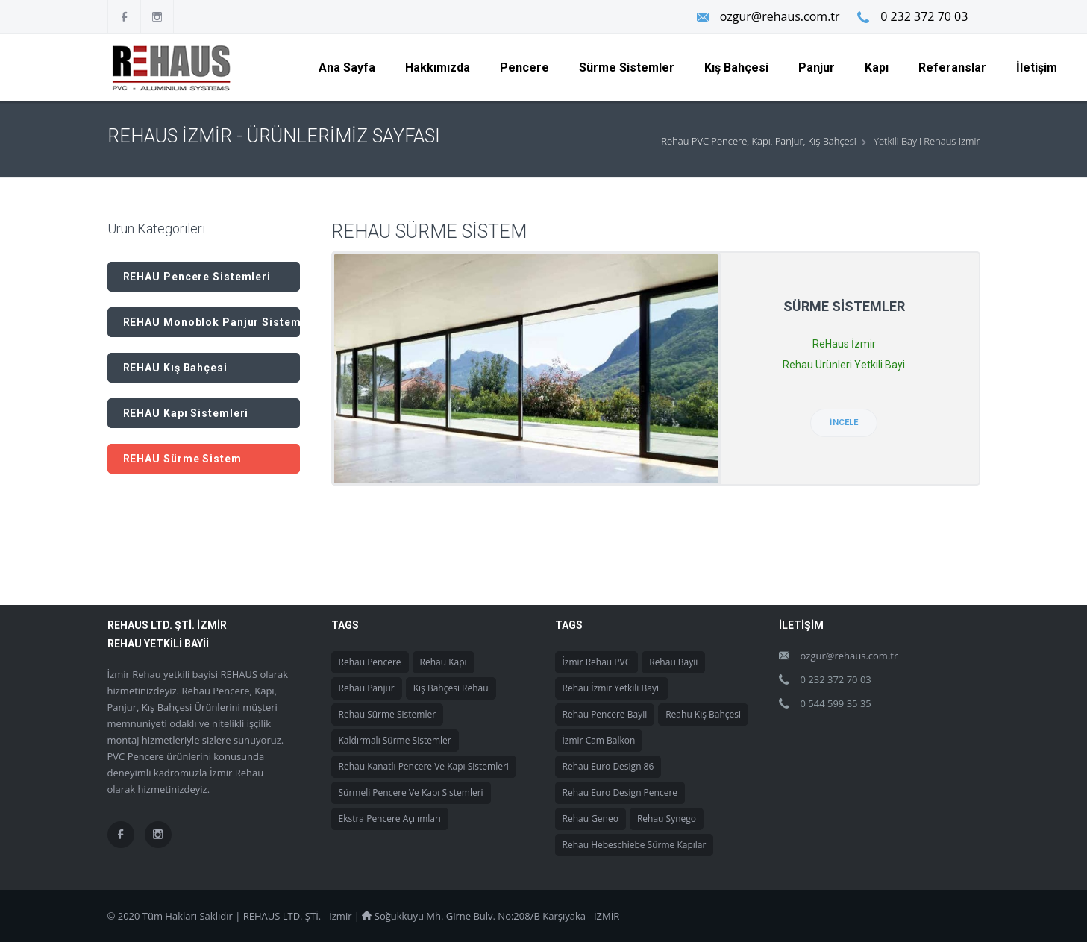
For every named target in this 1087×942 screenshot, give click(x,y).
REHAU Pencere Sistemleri (197, 277)
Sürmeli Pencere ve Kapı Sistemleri (411, 792)
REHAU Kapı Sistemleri (186, 413)
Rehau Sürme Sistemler (387, 714)
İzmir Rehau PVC (597, 662)
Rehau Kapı (443, 662)
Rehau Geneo (590, 818)
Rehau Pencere (370, 662)
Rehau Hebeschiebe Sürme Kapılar (635, 844)
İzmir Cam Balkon (599, 740)
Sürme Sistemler (844, 306)
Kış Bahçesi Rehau (451, 688)
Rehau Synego (666, 818)
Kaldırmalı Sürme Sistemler (395, 740)
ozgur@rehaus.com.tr (778, 16)
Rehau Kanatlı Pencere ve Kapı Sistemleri (424, 766)
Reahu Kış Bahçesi (703, 714)
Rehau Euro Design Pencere (620, 792)
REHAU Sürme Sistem (182, 459)
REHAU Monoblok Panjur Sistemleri (211, 322)
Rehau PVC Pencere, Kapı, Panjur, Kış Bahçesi (758, 141)
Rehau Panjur (367, 688)
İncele (844, 422)
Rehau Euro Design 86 (608, 766)
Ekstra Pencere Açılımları (390, 818)
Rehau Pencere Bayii (605, 714)
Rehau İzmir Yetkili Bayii (612, 688)
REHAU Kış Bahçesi (175, 368)
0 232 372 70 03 (924, 16)
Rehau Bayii (673, 662)
